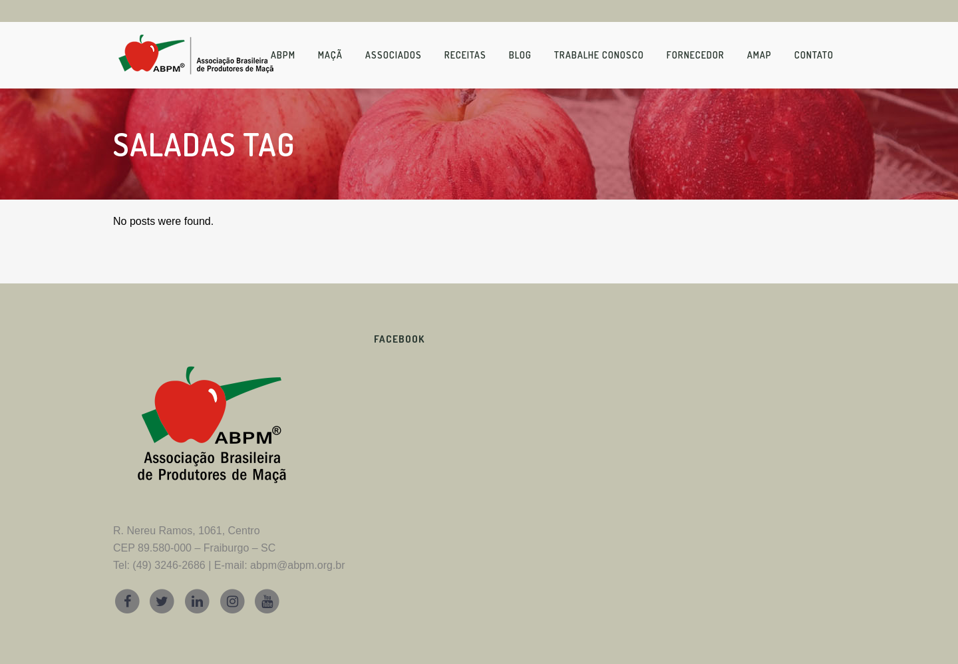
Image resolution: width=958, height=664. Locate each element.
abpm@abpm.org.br (297, 565)
